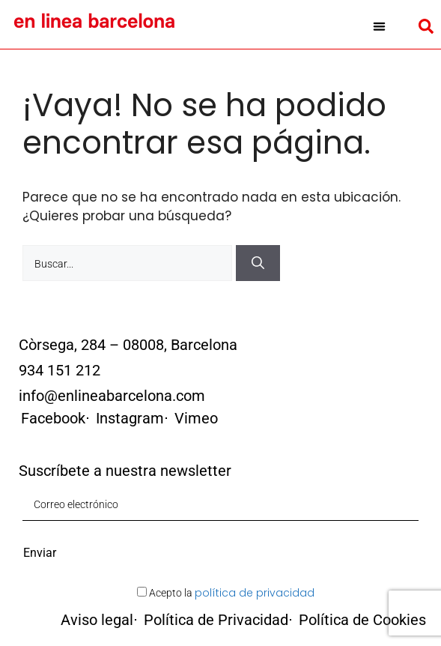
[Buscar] (258, 263)
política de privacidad (254, 592)
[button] (379, 26)
